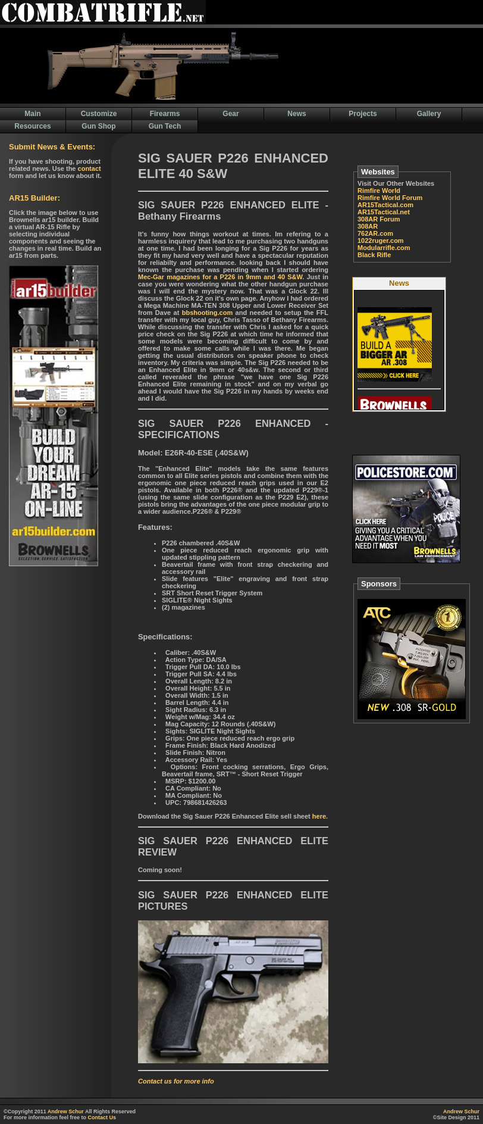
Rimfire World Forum (389, 197)
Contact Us (102, 1117)
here (319, 816)
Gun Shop (98, 126)
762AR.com (375, 233)
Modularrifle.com (383, 247)
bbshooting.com (207, 312)
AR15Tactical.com (385, 204)
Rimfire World (378, 190)
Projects (363, 114)
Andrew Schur (66, 1111)
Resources (32, 126)
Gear (230, 114)
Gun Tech (165, 126)
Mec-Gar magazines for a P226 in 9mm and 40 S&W (220, 276)
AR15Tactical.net (383, 212)
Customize (99, 114)
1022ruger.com (380, 240)
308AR (367, 226)
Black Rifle (374, 254)
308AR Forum (378, 219)
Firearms (165, 114)
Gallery (429, 114)
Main (32, 114)
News (296, 114)
